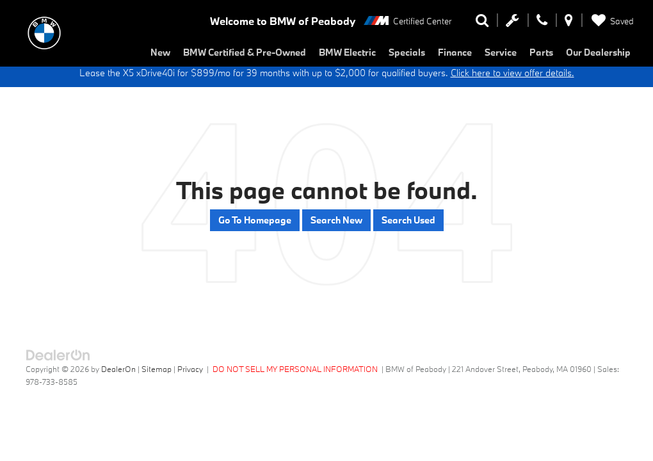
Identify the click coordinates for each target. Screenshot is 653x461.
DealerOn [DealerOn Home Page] (118, 369)
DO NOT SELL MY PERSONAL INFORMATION (295, 369)
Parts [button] (541, 52)
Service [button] (501, 52)
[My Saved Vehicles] (610, 21)
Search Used (408, 220)
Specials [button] (407, 52)
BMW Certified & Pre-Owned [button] (244, 52)
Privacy (190, 369)
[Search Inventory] (482, 23)
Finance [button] (455, 52)
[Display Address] (568, 23)
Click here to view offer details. (512, 73)
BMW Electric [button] (347, 52)
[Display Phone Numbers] (542, 23)
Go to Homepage (254, 220)
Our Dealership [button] (598, 52)
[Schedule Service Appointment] (512, 23)
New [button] (160, 52)
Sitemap (156, 369)
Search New (336, 220)
